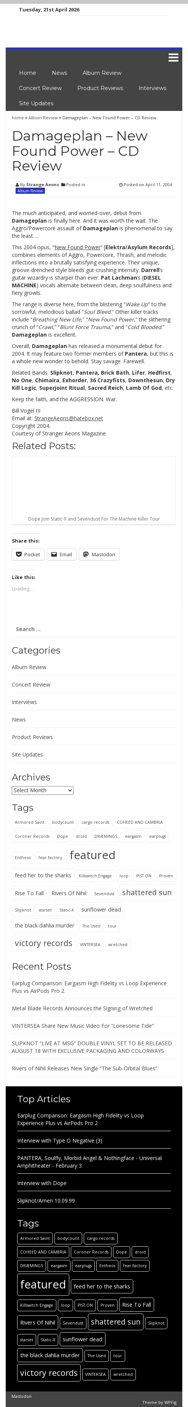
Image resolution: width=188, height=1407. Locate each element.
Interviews (152, 88)
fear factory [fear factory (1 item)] (50, 857)
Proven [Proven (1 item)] (166, 875)
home (18, 117)
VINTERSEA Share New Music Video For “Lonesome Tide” (83, 1025)
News (59, 73)
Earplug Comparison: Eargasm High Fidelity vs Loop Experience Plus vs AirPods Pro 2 (80, 1119)
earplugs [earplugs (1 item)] (157, 836)
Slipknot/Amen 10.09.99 (46, 1200)
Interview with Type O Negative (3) (59, 1140)
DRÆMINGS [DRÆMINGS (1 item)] (105, 836)
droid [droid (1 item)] (81, 836)
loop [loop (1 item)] (124, 875)
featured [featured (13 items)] (93, 855)
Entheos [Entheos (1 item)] (23, 857)
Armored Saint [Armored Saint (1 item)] (30, 822)
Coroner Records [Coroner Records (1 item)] (32, 836)
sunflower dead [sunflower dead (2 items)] (101, 909)
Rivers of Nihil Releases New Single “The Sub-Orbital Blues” (84, 1068)
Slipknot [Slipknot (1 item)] (23, 910)
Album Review (102, 73)
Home (27, 73)
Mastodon (21, 1396)
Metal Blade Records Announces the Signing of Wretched (82, 1008)
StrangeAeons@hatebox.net (68, 418)
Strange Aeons (42, 184)
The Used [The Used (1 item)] (91, 926)
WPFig (170, 1402)
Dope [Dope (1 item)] (62, 836)
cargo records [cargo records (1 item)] (95, 822)
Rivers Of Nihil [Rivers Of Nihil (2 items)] (68, 893)
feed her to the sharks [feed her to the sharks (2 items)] (43, 875)
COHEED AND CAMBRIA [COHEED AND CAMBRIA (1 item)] (140, 822)
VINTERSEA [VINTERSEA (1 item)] (90, 944)
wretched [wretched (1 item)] (117, 944)
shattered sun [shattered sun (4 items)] (147, 892)
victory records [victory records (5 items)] (43, 942)
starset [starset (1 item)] (45, 910)
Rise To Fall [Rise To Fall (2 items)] (29, 893)
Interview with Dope (42, 1183)
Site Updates (36, 103)
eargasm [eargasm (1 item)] (133, 836)
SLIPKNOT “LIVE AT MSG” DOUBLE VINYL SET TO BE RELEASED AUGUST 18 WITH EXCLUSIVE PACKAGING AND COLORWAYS (92, 1047)
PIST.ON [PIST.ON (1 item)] (143, 875)
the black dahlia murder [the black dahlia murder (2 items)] (45, 925)
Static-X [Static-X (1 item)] (66, 910)
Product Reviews (100, 88)
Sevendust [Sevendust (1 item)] (104, 893)
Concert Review (40, 88)
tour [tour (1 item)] (112, 926)
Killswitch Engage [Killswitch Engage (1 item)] (95, 875)
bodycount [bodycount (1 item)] (63, 822)
